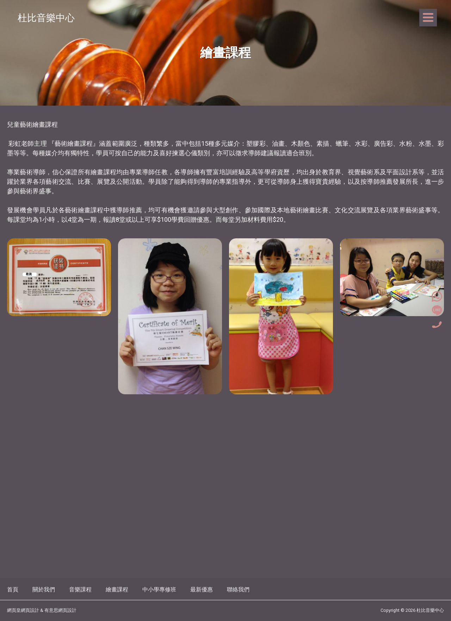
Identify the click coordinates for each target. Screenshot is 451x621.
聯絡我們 (238, 589)
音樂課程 (80, 589)
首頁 (12, 589)
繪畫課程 (117, 589)
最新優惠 (201, 589)
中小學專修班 (159, 589)
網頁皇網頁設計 (23, 610)
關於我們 (43, 589)
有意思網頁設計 (60, 610)
